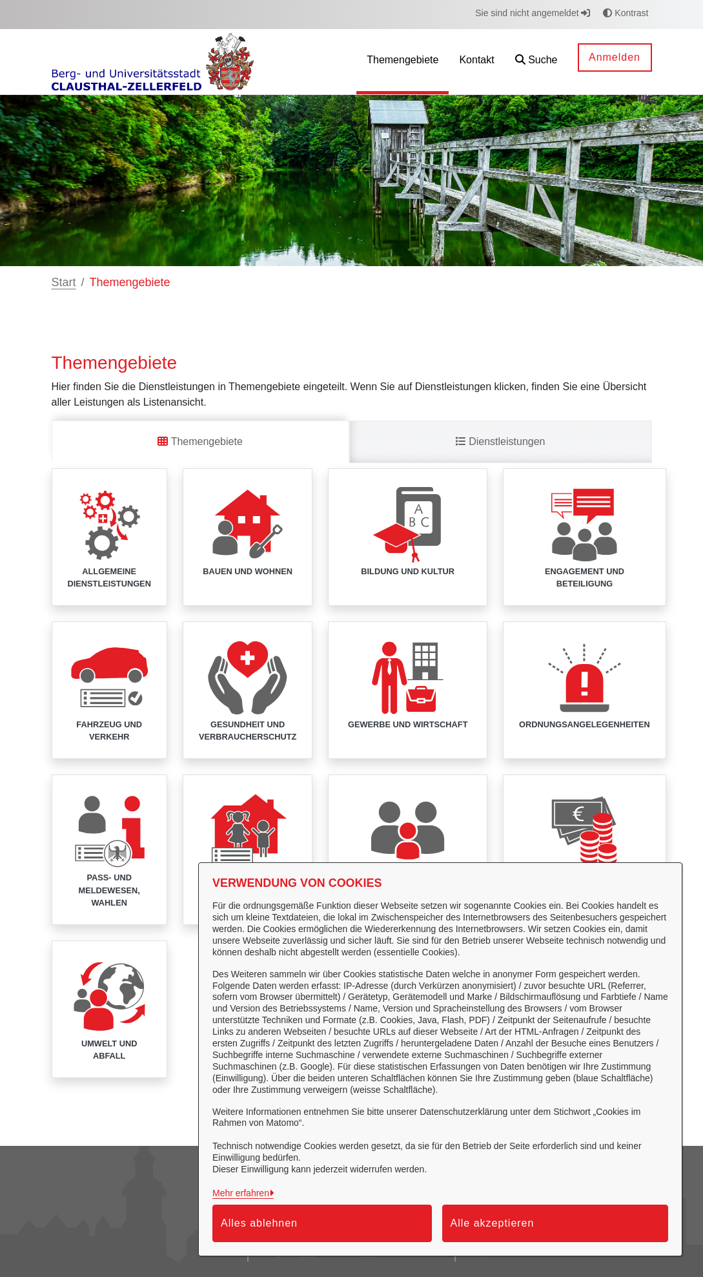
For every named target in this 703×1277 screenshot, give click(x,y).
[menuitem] (402, 61)
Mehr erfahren (240, 1193)
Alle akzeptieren (493, 1223)
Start (64, 282)
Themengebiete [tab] (200, 441)
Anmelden (614, 57)
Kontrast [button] (625, 13)
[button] (536, 61)
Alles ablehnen (259, 1223)
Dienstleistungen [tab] (500, 441)
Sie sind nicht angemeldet (532, 13)
